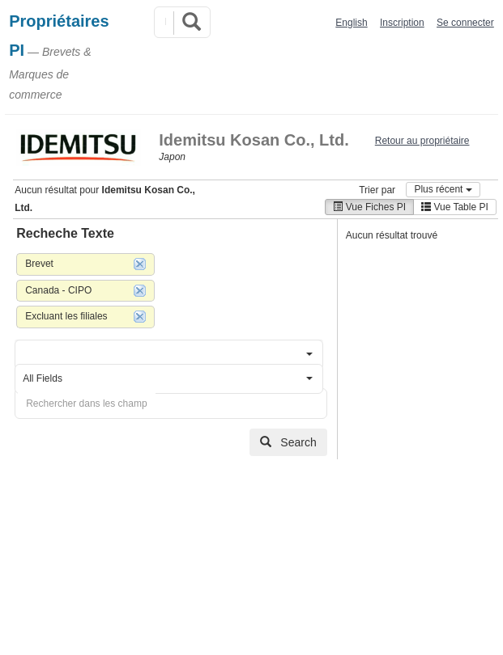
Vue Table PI (454, 207)
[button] (169, 355)
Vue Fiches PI (369, 207)
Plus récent (442, 189)
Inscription (402, 22)
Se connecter (465, 22)
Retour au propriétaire (422, 140)
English (351, 22)
